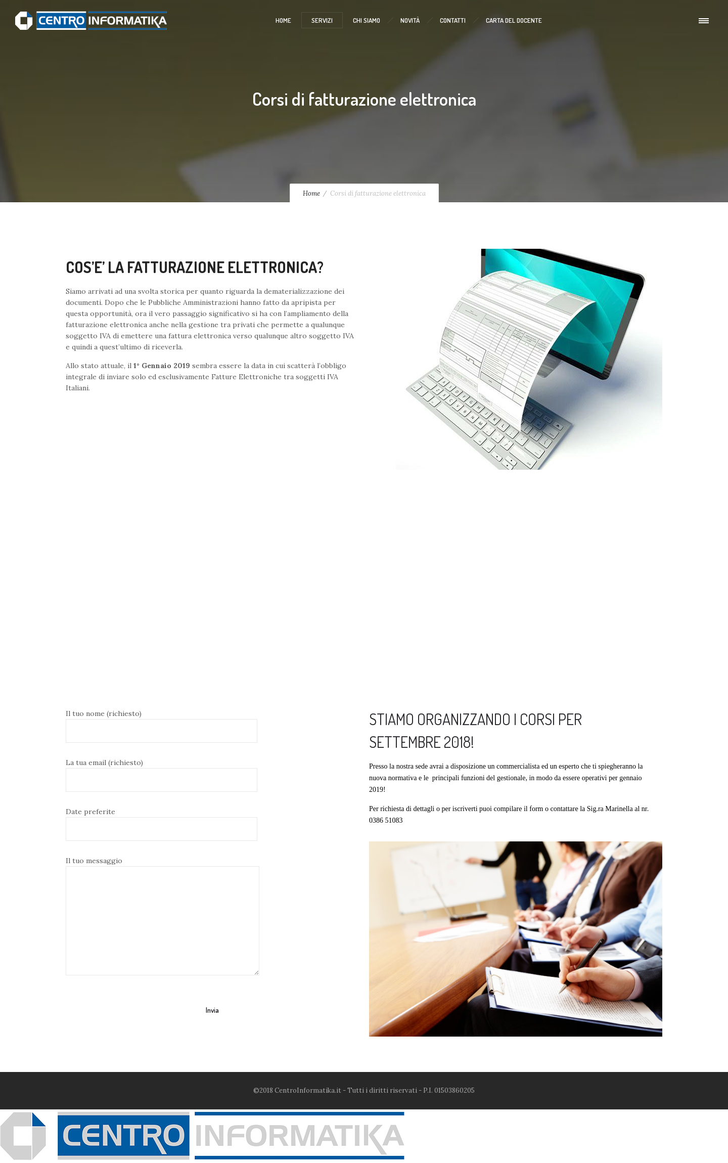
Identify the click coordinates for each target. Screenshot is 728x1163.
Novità (410, 20)
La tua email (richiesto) (161, 775)
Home (283, 20)
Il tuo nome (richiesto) (161, 726)
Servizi (322, 20)
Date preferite (161, 824)
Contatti (453, 20)
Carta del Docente (514, 20)
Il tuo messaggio (162, 915)
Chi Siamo (366, 20)
